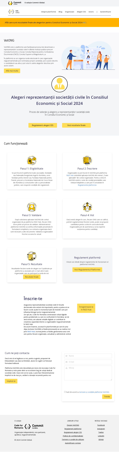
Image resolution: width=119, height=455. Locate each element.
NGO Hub (70, 175)
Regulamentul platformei (87, 185)
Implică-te (11, 381)
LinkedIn (101, 436)
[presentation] (81, 386)
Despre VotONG (73, 425)
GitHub (101, 439)
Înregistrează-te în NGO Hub (86, 308)
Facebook (101, 425)
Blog (60, 12)
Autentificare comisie (73, 443)
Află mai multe (12, 71)
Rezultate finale (31, 277)
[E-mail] (88, 362)
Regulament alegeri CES (42, 125)
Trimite (107, 397)
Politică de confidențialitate (73, 436)
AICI (84, 22)
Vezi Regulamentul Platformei (87, 269)
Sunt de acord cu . (86, 392)
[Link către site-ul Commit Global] (15, 3)
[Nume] (88, 356)
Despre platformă (48, 12)
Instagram (101, 429)
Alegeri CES (81, 12)
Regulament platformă (72, 429)
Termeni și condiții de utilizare (73, 439)
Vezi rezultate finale (76, 125)
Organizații (69, 12)
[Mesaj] (88, 373)
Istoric (91, 12)
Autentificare (105, 12)
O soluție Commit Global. (35, 3)
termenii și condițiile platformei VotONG (94, 392)
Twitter (101, 432)
